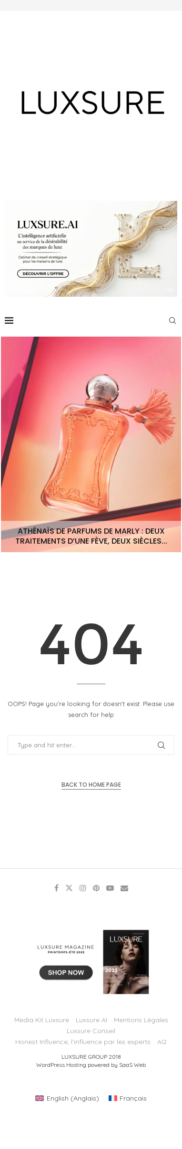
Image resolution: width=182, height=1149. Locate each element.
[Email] (124, 888)
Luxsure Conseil (91, 1031)
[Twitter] (69, 888)
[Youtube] (110, 888)
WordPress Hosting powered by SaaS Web (91, 1064)
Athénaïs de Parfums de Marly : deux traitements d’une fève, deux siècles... (91, 536)
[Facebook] (56, 888)
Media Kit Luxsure (41, 1020)
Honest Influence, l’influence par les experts (83, 1041)
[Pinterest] (96, 888)
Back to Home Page (91, 785)
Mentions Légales (141, 1020)
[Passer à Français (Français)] (128, 1098)
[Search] (172, 320)
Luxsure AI (91, 1020)
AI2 (162, 1041)
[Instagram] (83, 888)
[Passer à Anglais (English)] (67, 1098)
